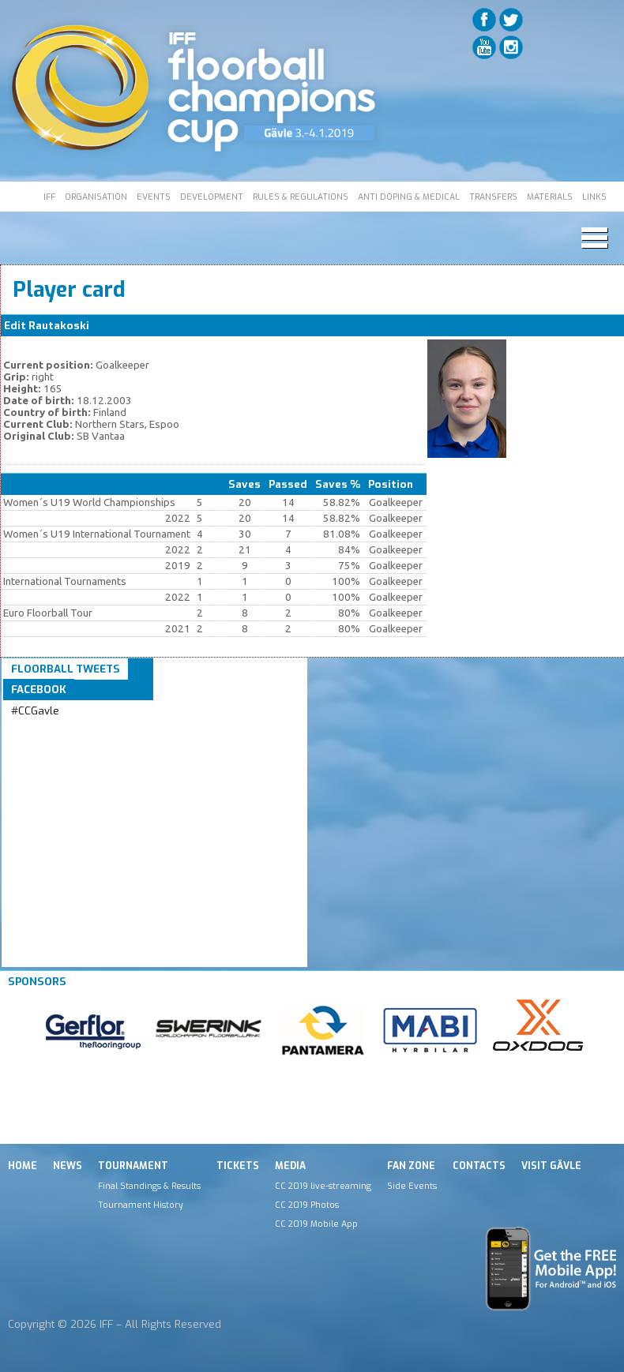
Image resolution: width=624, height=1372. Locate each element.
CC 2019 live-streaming (323, 1185)
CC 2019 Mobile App (316, 1223)
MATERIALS (550, 196)
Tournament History (140, 1204)
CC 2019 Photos (307, 1204)
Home (22, 1166)
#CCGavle (35, 711)
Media (290, 1166)
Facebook (38, 689)
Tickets (237, 1166)
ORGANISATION (96, 196)
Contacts (479, 1166)
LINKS (594, 196)
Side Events (412, 1185)
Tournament (133, 1166)
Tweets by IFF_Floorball (73, 730)
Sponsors (37, 981)
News (67, 1166)
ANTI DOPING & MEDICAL (409, 196)
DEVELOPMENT (211, 196)
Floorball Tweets (65, 669)
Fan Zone (411, 1166)
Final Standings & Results (149, 1185)
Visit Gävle (551, 1166)
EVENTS (154, 196)
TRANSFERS (493, 196)
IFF (49, 196)
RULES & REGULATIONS (300, 196)
